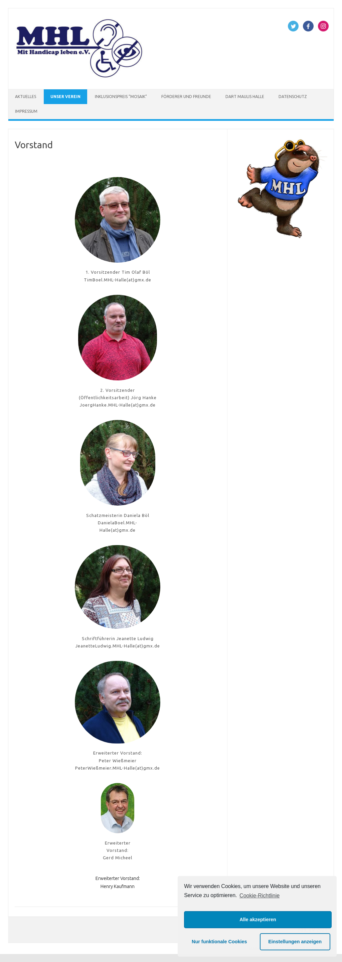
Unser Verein (65, 96)
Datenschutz (293, 96)
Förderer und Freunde (186, 96)
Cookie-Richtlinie (259, 895)
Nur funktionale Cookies (219, 941)
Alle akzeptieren (257, 919)
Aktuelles (25, 96)
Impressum (26, 111)
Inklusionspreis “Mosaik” (121, 96)
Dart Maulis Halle (244, 96)
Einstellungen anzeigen (295, 941)
